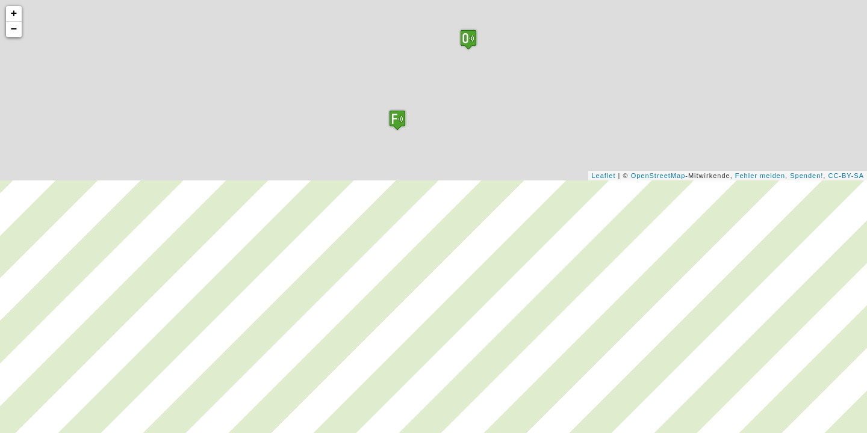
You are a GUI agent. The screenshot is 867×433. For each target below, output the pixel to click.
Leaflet (603, 175)
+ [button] (14, 14)
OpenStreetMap (658, 175)
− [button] (14, 29)
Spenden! (806, 175)
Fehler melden (760, 175)
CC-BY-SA (846, 175)
